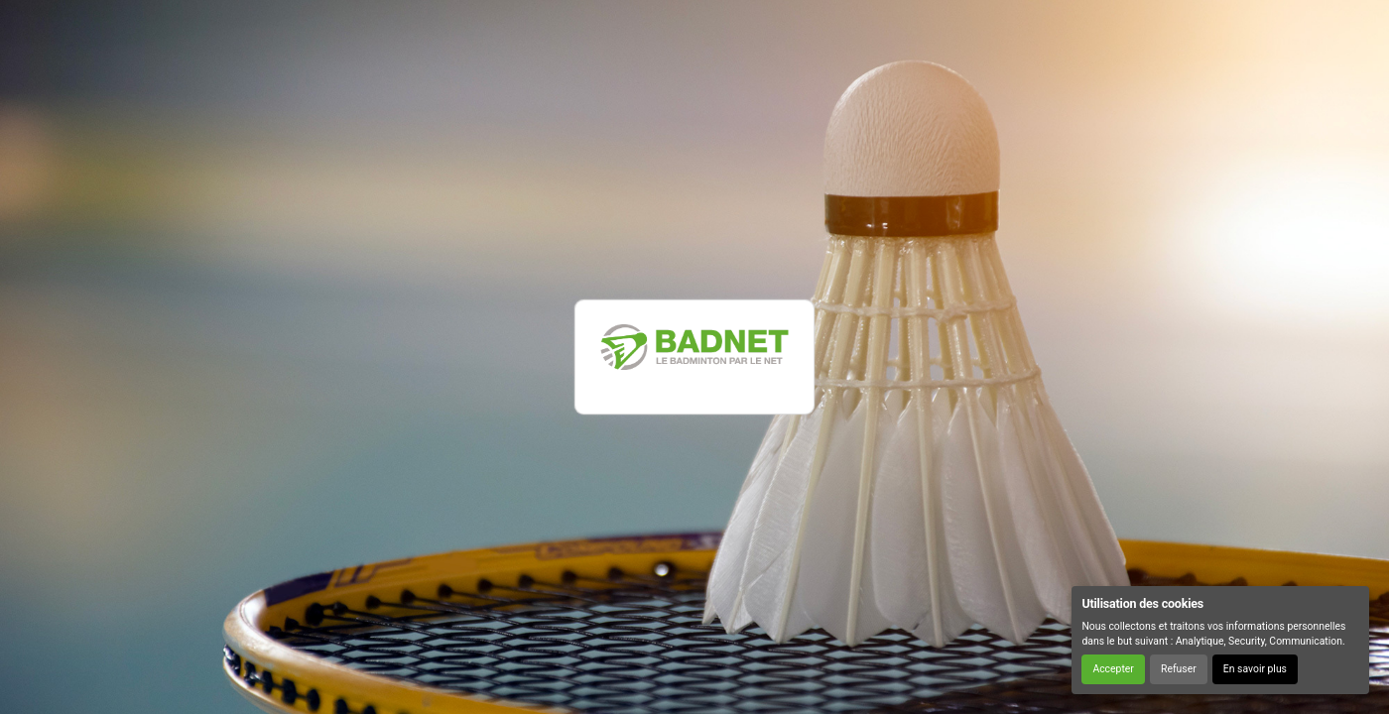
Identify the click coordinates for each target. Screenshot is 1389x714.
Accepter (1112, 668)
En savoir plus (1255, 668)
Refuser (1179, 668)
